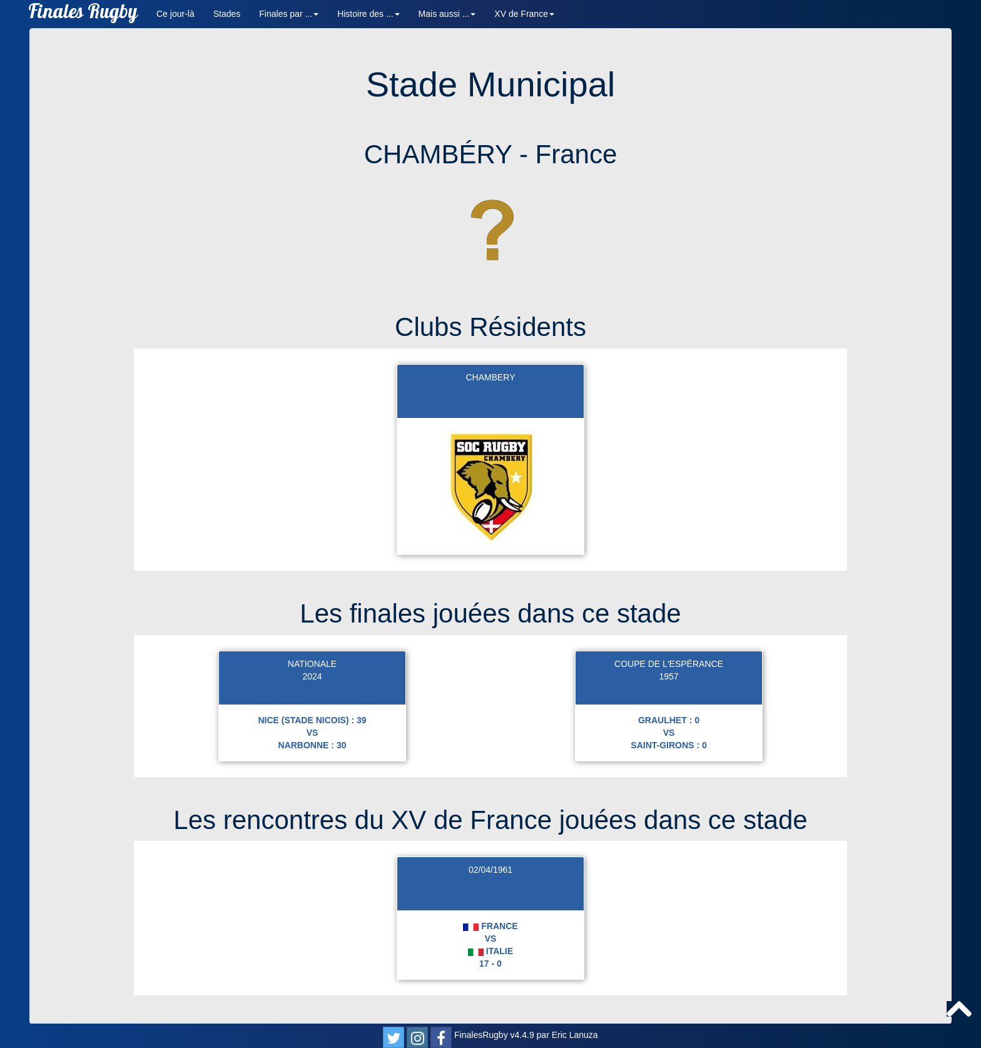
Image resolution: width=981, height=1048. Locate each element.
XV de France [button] (524, 14)
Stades (227, 14)
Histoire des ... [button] (368, 14)
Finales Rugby (83, 14)
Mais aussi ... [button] (447, 14)
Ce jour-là (175, 14)
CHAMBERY (490, 377)
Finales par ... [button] (288, 14)
